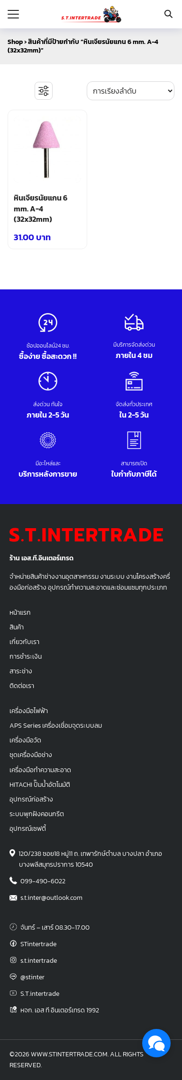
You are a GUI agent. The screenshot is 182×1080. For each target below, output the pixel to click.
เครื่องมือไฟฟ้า (28, 710)
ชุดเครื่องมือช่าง (30, 754)
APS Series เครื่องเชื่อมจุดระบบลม (55, 725)
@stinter (32, 977)
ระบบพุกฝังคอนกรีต (36, 814)
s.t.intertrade (38, 960)
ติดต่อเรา (21, 685)
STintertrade (38, 944)
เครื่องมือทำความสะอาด (40, 770)
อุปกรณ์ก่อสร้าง (31, 799)
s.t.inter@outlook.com (51, 897)
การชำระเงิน (25, 656)
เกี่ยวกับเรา (24, 641)
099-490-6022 (42, 881)
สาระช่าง (20, 671)
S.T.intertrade (39, 993)
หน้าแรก (20, 612)
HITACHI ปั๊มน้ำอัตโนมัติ (39, 784)
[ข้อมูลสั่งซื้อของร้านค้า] (130, 90)
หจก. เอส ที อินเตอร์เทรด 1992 (59, 1010)
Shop (15, 42)
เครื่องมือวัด (25, 740)
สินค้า (16, 627)
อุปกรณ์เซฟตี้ (27, 828)
